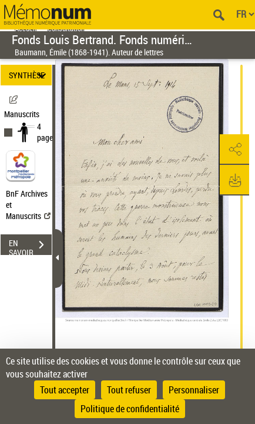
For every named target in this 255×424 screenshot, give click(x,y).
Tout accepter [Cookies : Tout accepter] (64, 389)
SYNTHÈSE (29, 75)
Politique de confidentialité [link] (129, 408)
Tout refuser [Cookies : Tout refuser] (129, 389)
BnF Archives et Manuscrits (28, 204)
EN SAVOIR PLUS (30, 246)
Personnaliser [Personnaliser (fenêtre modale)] (194, 389)
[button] (234, 149)
